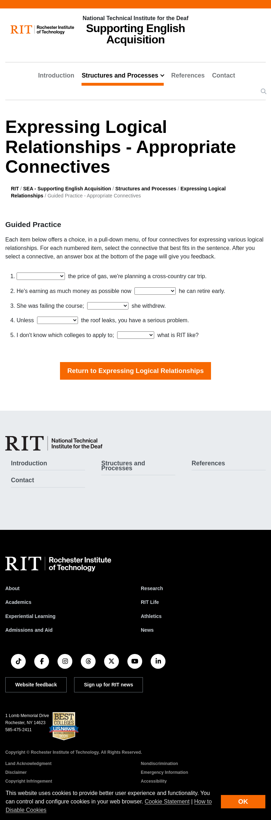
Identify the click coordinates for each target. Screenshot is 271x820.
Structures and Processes (145, 188)
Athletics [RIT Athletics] (151, 616)
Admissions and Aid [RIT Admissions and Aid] (29, 630)
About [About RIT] (12, 588)
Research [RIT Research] (152, 588)
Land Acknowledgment (28, 763)
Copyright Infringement (28, 781)
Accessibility (154, 781)
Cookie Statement (167, 801)
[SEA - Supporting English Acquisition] (53, 443)
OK (243, 801)
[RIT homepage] (42, 30)
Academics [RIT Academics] (18, 602)
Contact (223, 75)
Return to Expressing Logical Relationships (135, 370)
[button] (263, 92)
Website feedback (36, 684)
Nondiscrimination (159, 763)
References (188, 75)
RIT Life (150, 602)
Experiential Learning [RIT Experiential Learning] (30, 616)
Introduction (56, 75)
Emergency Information (164, 772)
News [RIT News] (147, 630)
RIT (15, 188)
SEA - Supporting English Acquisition (67, 188)
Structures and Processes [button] (120, 75)
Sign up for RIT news (108, 684)
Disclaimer (16, 772)
